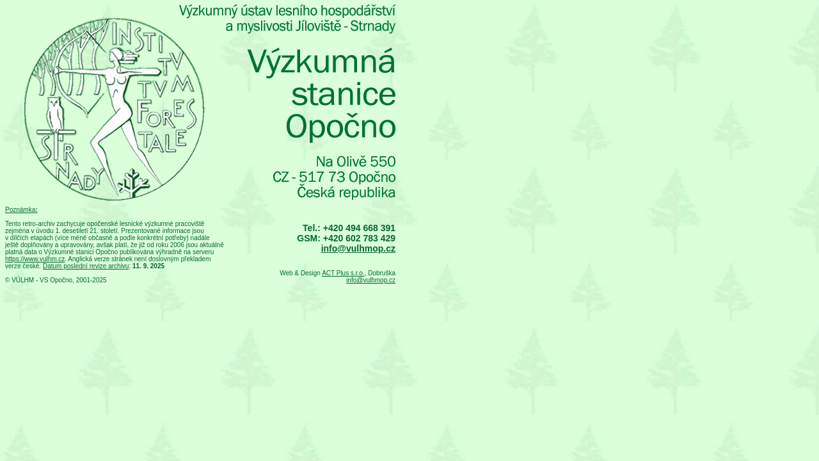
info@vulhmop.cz (358, 248)
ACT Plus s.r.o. (343, 273)
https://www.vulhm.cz (35, 259)
